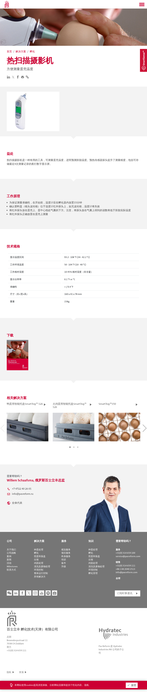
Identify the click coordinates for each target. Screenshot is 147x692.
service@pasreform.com (128, 556)
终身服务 (65, 556)
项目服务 (65, 552)
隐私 (9, 672)
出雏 (36, 559)
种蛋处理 (38, 549)
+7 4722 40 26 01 (21, 488)
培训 (63, 559)
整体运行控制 (41, 573)
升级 (63, 566)
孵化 (36, 552)
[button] (141, 5)
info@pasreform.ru (22, 494)
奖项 (21, 672)
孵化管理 (93, 573)
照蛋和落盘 (40, 556)
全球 (118, 578)
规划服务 (65, 549)
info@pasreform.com (126, 572)
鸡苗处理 (38, 563)
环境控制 (38, 569)
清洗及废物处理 (42, 566)
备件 (63, 563)
